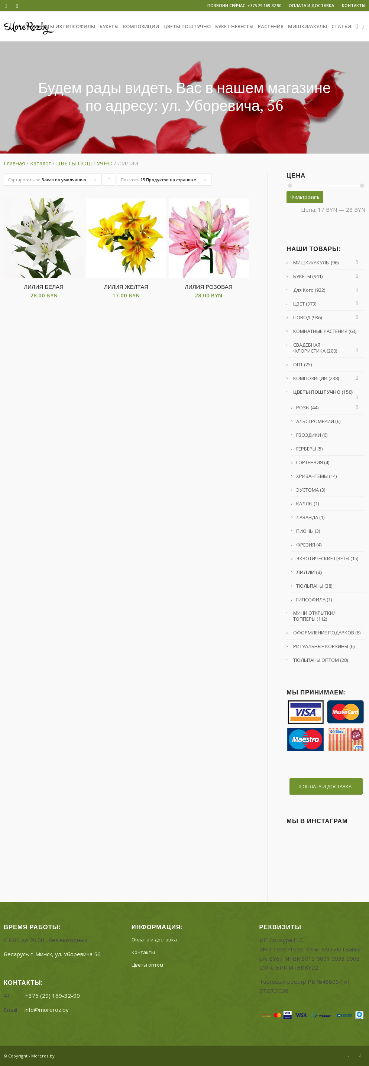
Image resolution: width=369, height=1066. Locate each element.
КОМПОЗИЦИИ (327, 378)
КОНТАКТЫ (353, 5)
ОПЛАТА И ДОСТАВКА (311, 5)
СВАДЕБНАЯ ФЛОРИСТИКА (327, 347)
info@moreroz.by (47, 1009)
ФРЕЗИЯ (308, 544)
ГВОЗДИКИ (311, 435)
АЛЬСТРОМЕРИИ (318, 421)
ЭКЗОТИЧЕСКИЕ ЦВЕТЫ (327, 558)
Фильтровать (305, 197)
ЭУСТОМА (310, 489)
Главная (14, 163)
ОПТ (302, 364)
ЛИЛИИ (309, 572)
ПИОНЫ (308, 531)
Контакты (143, 952)
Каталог (40, 163)
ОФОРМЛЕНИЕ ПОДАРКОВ (326, 632)
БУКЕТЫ (327, 276)
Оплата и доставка (154, 939)
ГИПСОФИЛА (314, 599)
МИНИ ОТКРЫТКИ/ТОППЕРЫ (314, 616)
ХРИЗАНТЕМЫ (316, 476)
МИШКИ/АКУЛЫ (327, 262)
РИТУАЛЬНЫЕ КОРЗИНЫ (324, 646)
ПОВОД (327, 317)
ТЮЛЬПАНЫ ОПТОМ (320, 660)
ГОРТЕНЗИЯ (312, 462)
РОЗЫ (329, 407)
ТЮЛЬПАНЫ (314, 585)
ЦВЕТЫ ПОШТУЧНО (84, 163)
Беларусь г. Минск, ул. (52, 954)
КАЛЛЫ (307, 503)
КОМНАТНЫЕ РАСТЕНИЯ (324, 331)
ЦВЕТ (327, 303)
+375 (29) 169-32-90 (52, 995)
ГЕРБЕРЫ (309, 448)
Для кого (327, 290)
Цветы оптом (147, 964)
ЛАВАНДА (310, 517)
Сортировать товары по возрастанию (109, 181)
